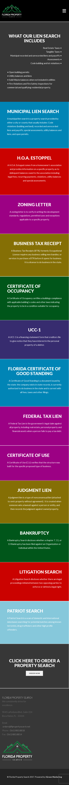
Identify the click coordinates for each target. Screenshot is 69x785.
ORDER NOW (34, 673)
